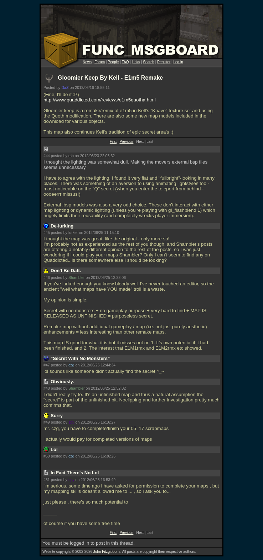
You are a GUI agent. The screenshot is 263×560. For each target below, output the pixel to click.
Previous (126, 142)
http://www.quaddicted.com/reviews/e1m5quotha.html (99, 99)
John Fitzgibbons (106, 552)
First (113, 142)
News (87, 62)
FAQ (125, 62)
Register (163, 62)
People (113, 62)
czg (71, 365)
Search (148, 62)
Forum (99, 62)
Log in (178, 62)
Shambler (76, 277)
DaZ (64, 87)
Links (136, 62)
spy (71, 422)
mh (71, 156)
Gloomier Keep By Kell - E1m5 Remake (110, 78)
